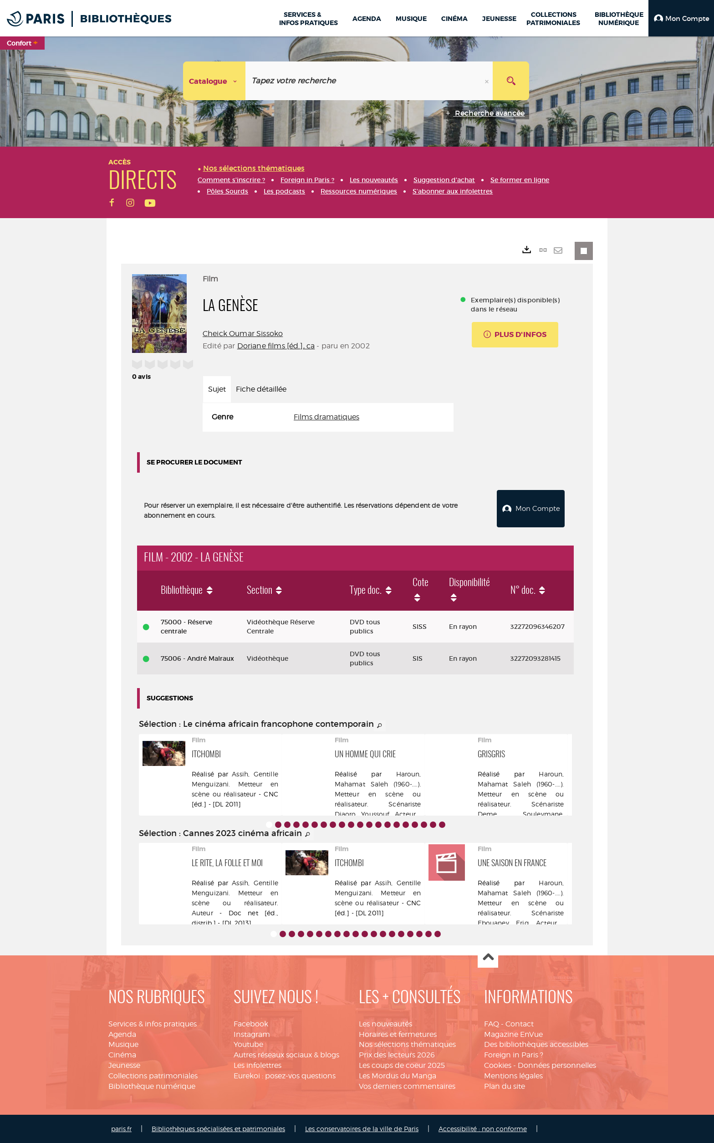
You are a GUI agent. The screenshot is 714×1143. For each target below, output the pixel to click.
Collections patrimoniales (153, 1076)
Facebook (251, 1024)
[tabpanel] (328, 417)
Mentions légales (513, 1076)
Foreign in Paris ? (513, 1055)
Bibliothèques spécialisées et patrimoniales (218, 1129)
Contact (519, 1024)
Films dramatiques (326, 417)
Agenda (122, 1034)
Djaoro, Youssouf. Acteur (375, 814)
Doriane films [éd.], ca (276, 346)
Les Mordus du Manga (397, 1076)
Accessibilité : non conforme (483, 1129)
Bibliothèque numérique (151, 1086)
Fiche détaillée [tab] (261, 389)
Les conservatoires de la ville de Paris (361, 1129)
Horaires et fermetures (398, 1034)
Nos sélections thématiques (407, 1044)
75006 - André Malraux (197, 658)
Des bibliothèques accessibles (536, 1044)
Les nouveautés (385, 1024)
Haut (488, 958)
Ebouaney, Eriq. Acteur (517, 923)
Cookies (497, 1065)
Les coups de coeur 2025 (402, 1065)
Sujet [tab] (217, 389)
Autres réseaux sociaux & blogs (286, 1055)
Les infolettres (257, 1065)
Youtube (248, 1044)
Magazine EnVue (513, 1034)
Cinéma (122, 1055)
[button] (681, 18)
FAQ (491, 1024)
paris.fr (121, 1129)
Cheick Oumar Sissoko (243, 333)
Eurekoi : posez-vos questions (285, 1076)
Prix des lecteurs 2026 (397, 1055)
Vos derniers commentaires (407, 1086)
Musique (123, 1044)
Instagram (252, 1034)
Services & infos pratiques (152, 1024)
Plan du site (504, 1086)
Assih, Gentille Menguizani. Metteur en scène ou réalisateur (235, 784)
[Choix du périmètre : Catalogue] (214, 80)
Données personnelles (557, 1065)
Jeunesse (124, 1065)
